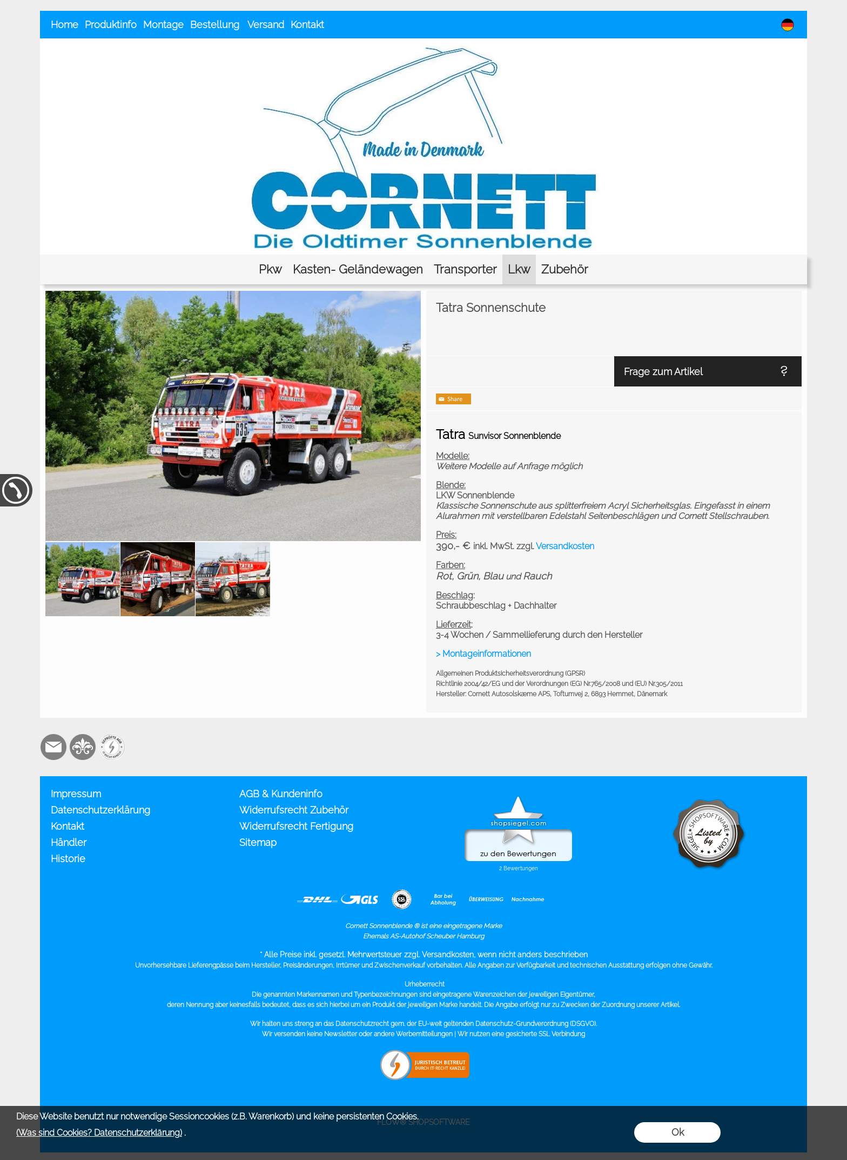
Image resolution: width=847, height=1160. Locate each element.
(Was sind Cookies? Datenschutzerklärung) (99, 1133)
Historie (68, 858)
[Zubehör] (565, 269)
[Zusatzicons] (111, 747)
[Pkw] (270, 269)
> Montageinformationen (483, 654)
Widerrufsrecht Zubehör (293, 810)
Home (64, 24)
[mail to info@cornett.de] (53, 747)
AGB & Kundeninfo (280, 793)
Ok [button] (677, 1132)
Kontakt (307, 24)
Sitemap (258, 842)
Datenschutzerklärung (100, 810)
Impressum (76, 793)
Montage (163, 24)
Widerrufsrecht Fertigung (296, 826)
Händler (68, 842)
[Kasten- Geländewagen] (357, 269)
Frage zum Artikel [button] (663, 371)
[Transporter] (465, 269)
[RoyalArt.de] (82, 747)
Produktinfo (111, 24)
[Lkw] (519, 269)
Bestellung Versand (237, 24)
